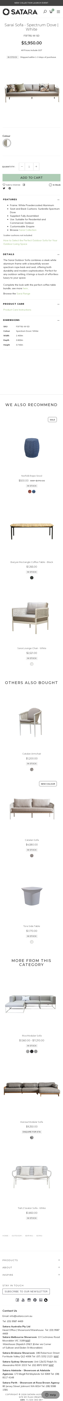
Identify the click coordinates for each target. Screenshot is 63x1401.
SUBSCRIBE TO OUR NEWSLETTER (26, 1291)
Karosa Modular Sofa (32, 1122)
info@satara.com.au (21, 1316)
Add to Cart (31, 177)
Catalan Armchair (31, 753)
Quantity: (8, 167)
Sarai (20, 293)
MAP (27, 1340)
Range (26, 293)
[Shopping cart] (51, 12)
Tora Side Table (31, 926)
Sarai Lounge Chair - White (31, 648)
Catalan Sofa (32, 840)
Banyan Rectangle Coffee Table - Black (32, 562)
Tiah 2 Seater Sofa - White (32, 1208)
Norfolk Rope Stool (31, 475)
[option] (31, 91)
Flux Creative (36, 1397)
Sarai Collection (27, 229)
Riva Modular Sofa (32, 1035)
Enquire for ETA (32, 1132)
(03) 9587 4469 (15, 1321)
